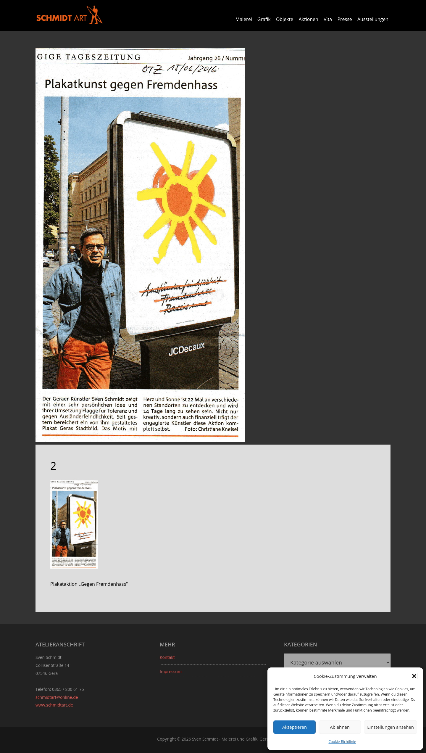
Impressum (171, 671)
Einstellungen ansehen (390, 727)
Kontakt (167, 657)
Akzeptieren (294, 727)
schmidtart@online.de (57, 697)
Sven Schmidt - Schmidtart (70, 14)
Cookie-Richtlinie (342, 741)
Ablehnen (340, 727)
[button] (414, 676)
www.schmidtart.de (54, 705)
